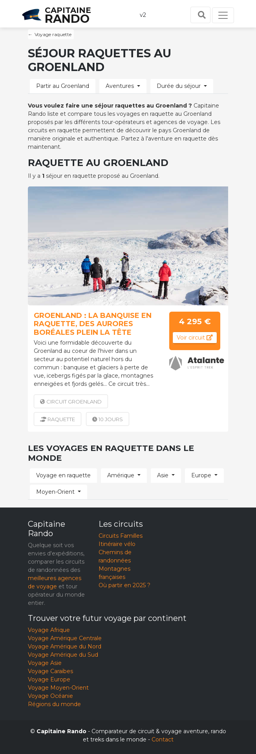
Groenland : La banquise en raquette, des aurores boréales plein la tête (93, 324)
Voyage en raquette (63, 475)
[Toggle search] (200, 15)
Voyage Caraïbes (50, 671)
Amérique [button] (120, 475)
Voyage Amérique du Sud (63, 654)
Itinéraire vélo (117, 544)
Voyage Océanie (50, 695)
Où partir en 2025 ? (124, 585)
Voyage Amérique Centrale (65, 638)
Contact (163, 739)
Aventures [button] (120, 85)
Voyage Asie (45, 662)
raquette (57, 419)
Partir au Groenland (62, 85)
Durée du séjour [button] (179, 85)
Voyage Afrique (49, 630)
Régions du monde (54, 704)
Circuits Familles (121, 535)
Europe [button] (201, 475)
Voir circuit (195, 337)
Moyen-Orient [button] (55, 491)
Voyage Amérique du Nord (64, 646)
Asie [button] (162, 475)
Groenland (71, 401)
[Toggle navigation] (223, 15)
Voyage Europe (49, 679)
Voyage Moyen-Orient (58, 687)
